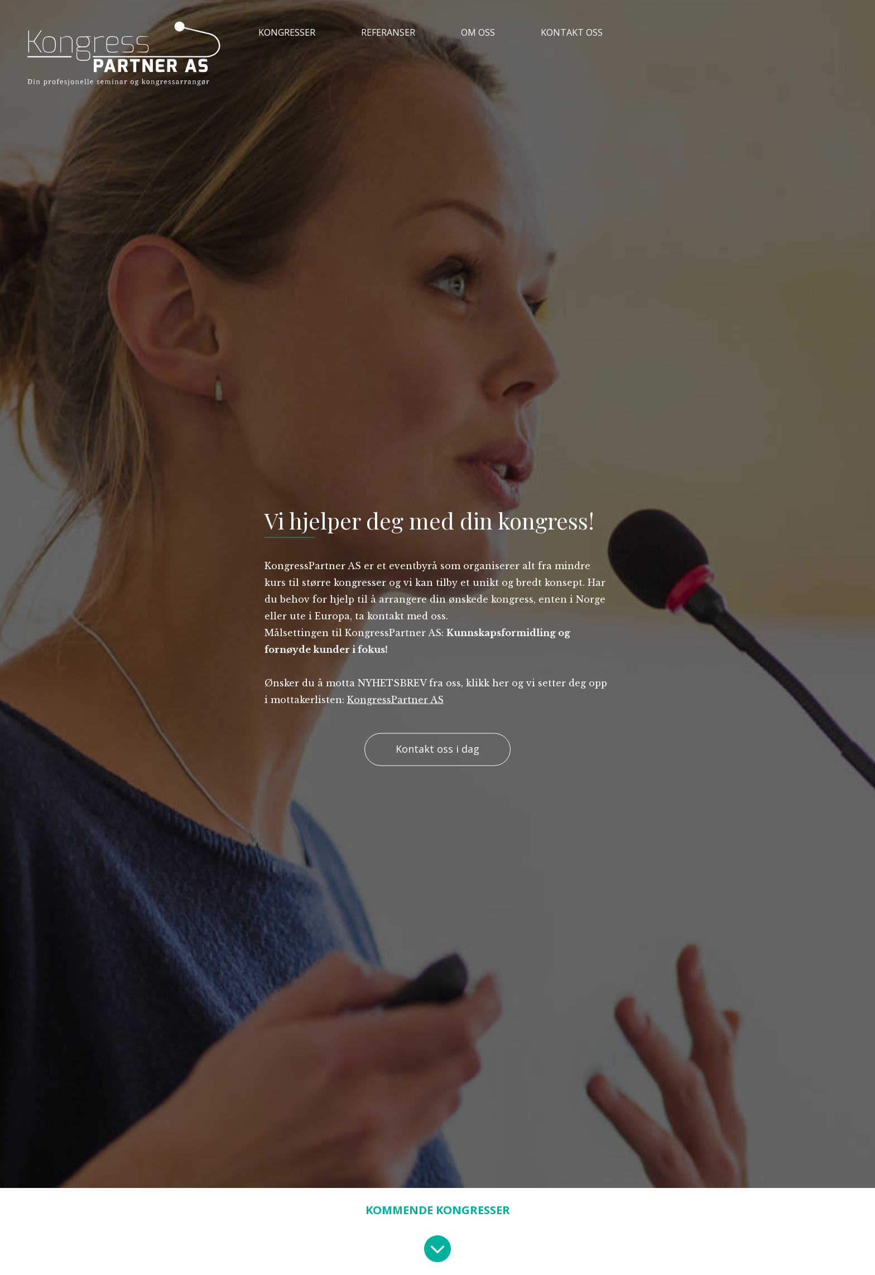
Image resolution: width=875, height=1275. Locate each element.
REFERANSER (388, 32)
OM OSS (478, 32)
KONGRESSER (286, 32)
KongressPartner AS (395, 699)
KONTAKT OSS (572, 32)
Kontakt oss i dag (437, 749)
